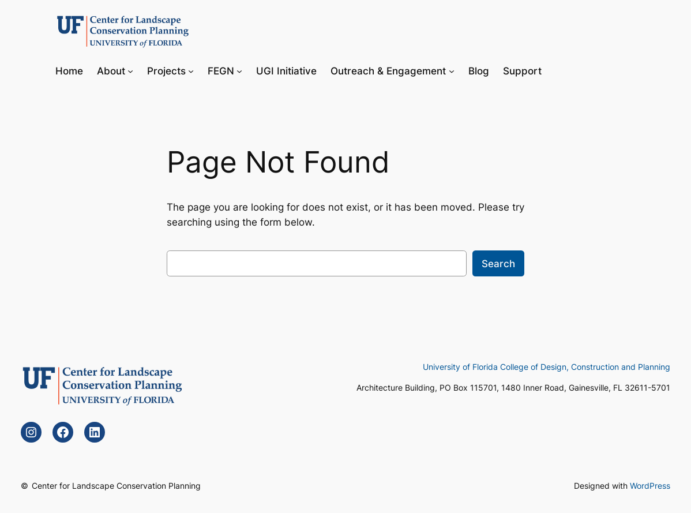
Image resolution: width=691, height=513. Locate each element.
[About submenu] (130, 70)
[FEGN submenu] (239, 70)
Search (498, 263)
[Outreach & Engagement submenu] (452, 70)
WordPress (650, 485)
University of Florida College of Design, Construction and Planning (546, 367)
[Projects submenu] (191, 70)
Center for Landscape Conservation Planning (116, 485)
